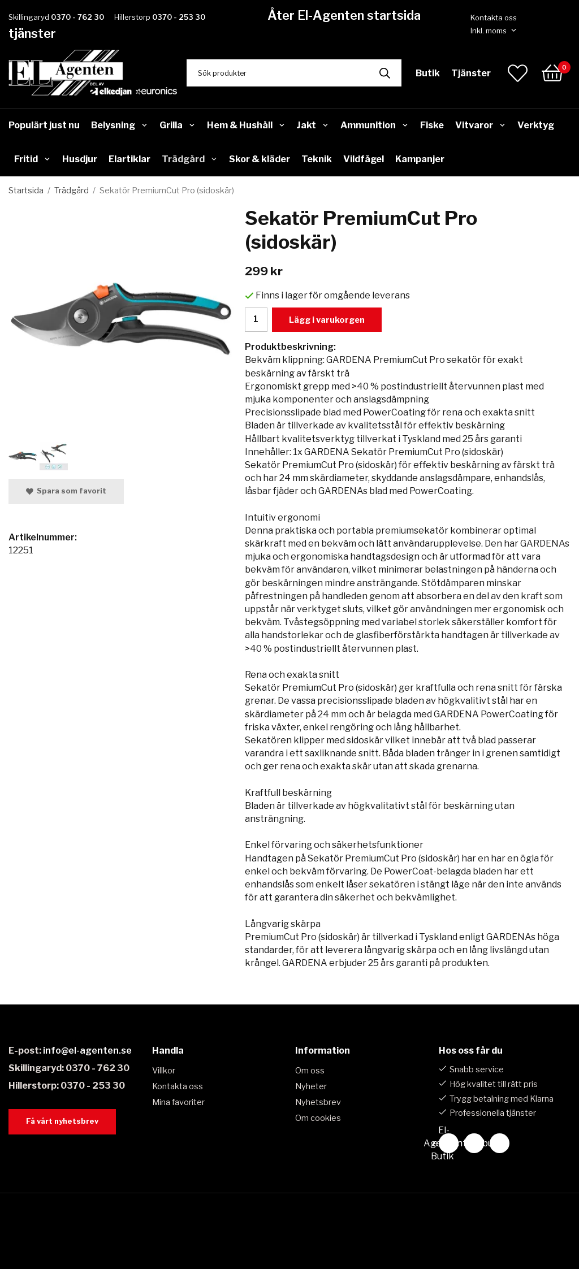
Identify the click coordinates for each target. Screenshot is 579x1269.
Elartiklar (129, 159)
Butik (428, 73)
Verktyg (535, 125)
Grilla (177, 125)
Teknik (316, 159)
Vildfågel (363, 159)
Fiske (432, 125)
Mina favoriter (178, 1102)
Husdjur (79, 159)
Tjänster (471, 73)
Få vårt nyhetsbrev (62, 1121)
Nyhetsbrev (318, 1102)
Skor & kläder (259, 159)
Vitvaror (480, 125)
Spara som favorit (66, 491)
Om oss (310, 1071)
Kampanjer (419, 159)
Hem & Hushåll (246, 125)
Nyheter (311, 1086)
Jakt (312, 125)
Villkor (163, 1071)
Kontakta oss (493, 17)
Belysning (119, 125)
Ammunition (374, 125)
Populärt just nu (44, 125)
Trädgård (190, 159)
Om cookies (318, 1118)
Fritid (32, 159)
